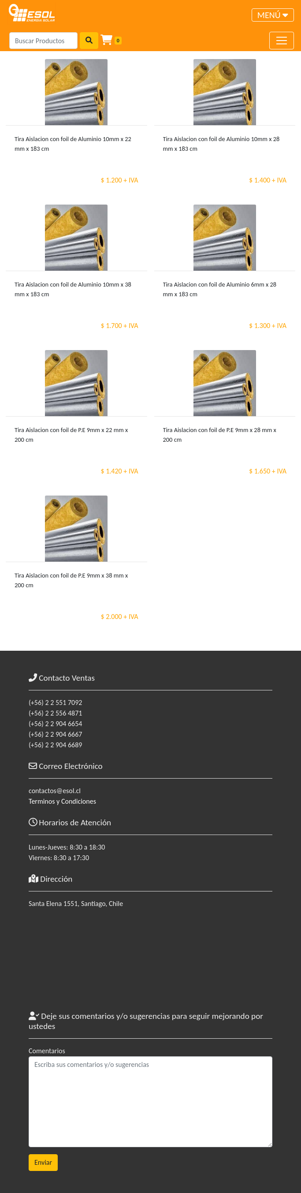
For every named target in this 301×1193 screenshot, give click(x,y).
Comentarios (47, 1051)
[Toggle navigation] (273, 15)
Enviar (43, 1162)
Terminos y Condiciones (62, 801)
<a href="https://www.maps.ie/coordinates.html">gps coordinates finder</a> (150, 964)
